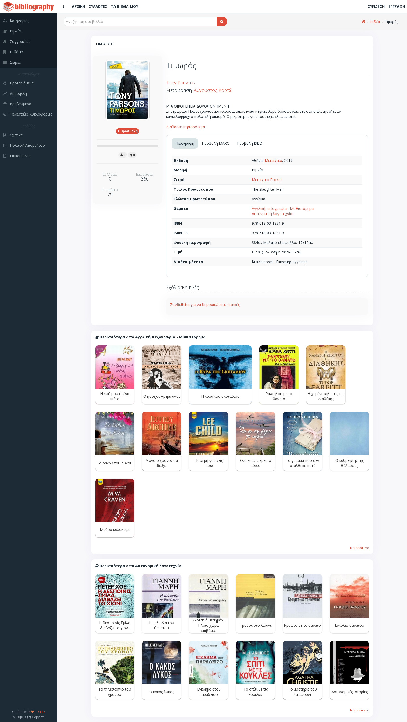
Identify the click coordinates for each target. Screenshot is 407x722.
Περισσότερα (359, 548)
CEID (41, 712)
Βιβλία (375, 21)
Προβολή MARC (215, 143)
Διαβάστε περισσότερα (185, 126)
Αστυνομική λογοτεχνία (272, 213)
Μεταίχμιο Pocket (267, 179)
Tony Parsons (180, 82)
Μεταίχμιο (273, 160)
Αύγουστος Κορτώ (213, 90)
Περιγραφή (184, 143)
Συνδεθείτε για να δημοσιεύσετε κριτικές (205, 304)
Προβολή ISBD (249, 143)
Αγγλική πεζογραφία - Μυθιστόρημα (283, 208)
